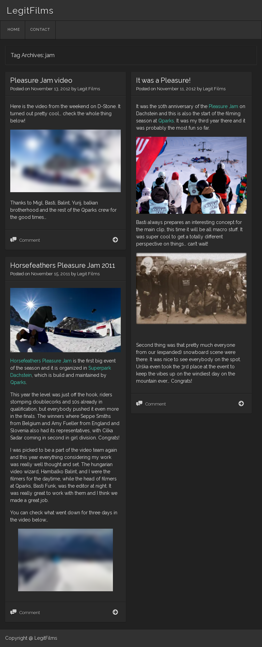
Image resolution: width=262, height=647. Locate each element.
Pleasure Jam (223, 106)
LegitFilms (30, 10)
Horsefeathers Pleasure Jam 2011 (62, 265)
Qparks (166, 120)
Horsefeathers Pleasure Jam (41, 361)
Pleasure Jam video (41, 80)
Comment (29, 240)
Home (14, 29)
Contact (40, 29)
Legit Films (88, 88)
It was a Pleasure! (163, 80)
